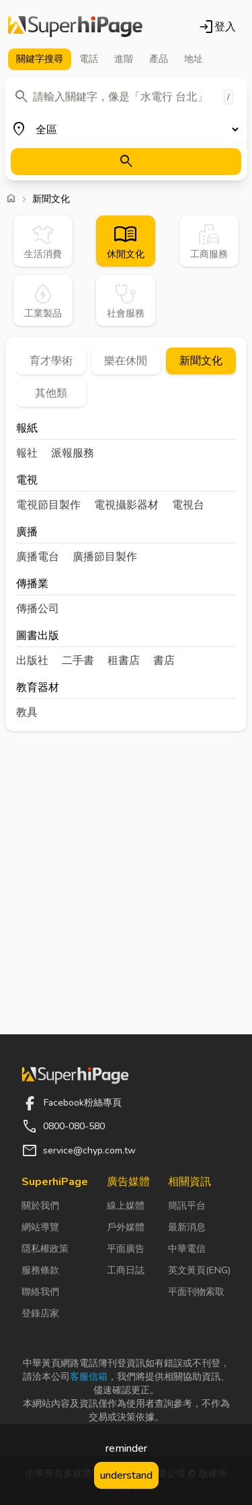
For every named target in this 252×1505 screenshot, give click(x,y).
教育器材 (37, 688)
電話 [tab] (88, 59)
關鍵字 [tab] (39, 59)
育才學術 (51, 361)
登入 (217, 27)
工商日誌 (125, 1270)
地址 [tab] (193, 59)
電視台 (188, 505)
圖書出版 (37, 636)
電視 (27, 481)
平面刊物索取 (196, 1291)
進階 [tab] (123, 59)
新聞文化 (200, 361)
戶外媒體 (125, 1227)
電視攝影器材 (126, 505)
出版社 (32, 660)
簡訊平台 (187, 1205)
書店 (164, 660)
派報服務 (72, 453)
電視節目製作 (48, 505)
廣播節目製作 (105, 556)
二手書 (78, 660)
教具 (27, 712)
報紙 (27, 429)
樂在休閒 (125, 361)
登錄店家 (40, 1313)
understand (126, 1475)
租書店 (124, 660)
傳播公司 (37, 608)
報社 (27, 453)
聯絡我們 (40, 1291)
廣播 (27, 533)
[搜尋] (126, 161)
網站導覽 (40, 1227)
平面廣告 (125, 1248)
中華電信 (187, 1248)
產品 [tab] (158, 59)
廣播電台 (37, 556)
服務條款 (40, 1270)
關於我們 (40, 1205)
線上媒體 (125, 1205)
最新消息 (187, 1227)
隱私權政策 (45, 1248)
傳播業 (32, 584)
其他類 (51, 393)
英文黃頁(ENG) (199, 1270)
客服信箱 (89, 1376)
